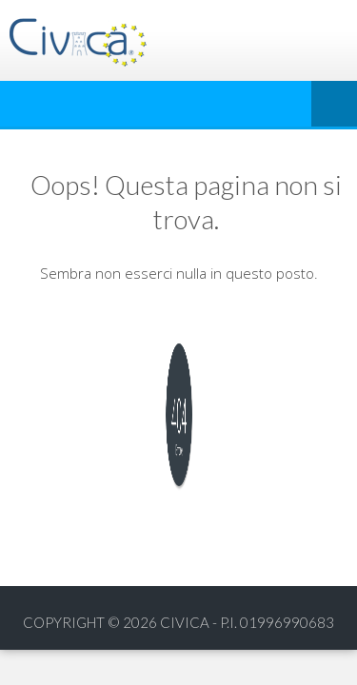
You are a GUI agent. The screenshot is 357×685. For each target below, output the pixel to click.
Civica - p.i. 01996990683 (247, 622)
